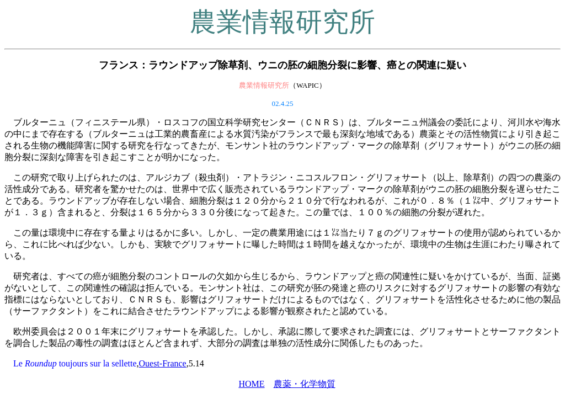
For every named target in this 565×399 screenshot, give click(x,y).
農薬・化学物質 (304, 384)
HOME (251, 384)
